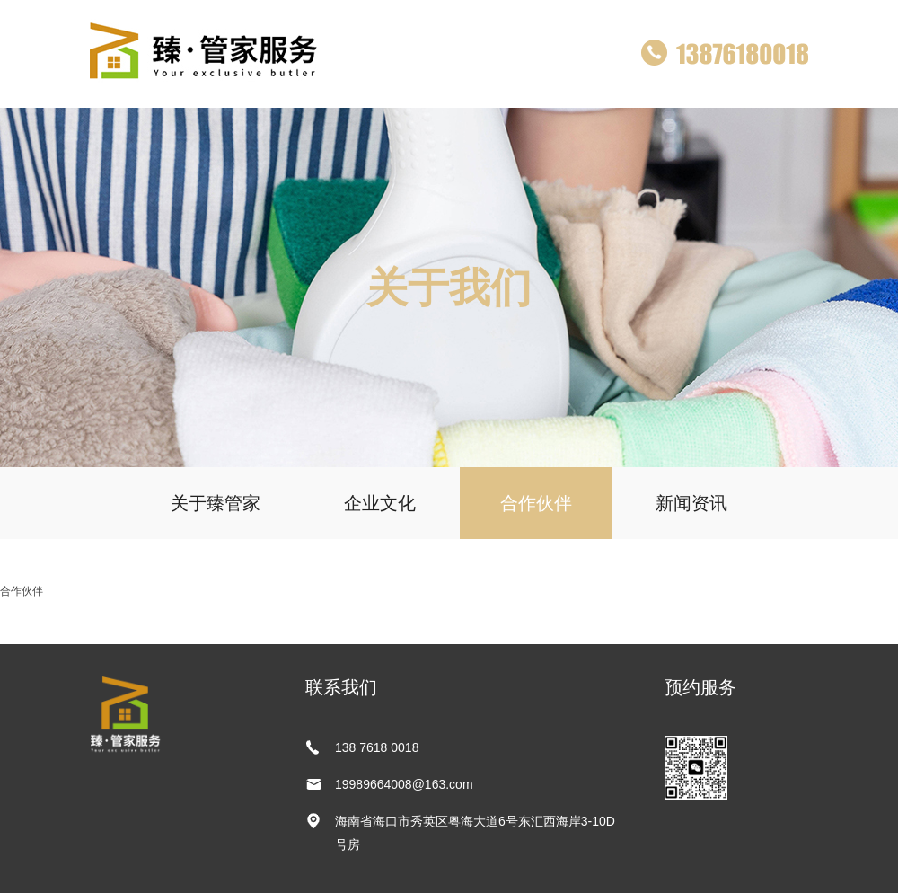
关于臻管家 (215, 503)
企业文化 (380, 503)
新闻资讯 (691, 503)
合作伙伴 (536, 503)
